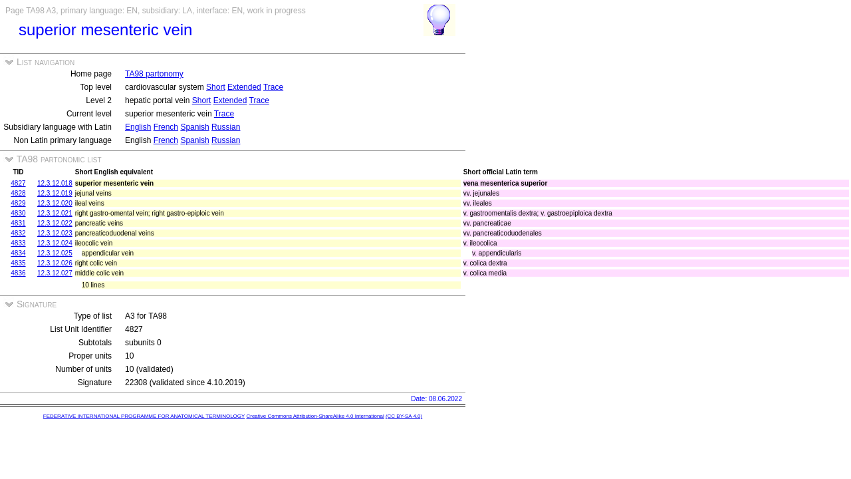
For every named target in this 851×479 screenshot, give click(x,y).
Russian (225, 127)
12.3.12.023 (54, 233)
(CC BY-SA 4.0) (404, 416)
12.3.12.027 (54, 273)
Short (215, 87)
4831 (18, 223)
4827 (18, 183)
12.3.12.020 (54, 203)
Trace (273, 87)
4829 (18, 203)
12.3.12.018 (54, 183)
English (138, 127)
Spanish (194, 127)
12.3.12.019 (54, 193)
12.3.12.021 (54, 213)
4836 (18, 273)
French (166, 127)
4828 (18, 193)
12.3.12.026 (54, 263)
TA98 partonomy (154, 74)
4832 (18, 233)
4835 (18, 263)
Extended (244, 87)
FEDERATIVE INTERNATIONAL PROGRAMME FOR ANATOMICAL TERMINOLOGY (144, 416)
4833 (18, 243)
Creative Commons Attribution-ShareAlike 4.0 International (315, 416)
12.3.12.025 (54, 253)
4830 (18, 213)
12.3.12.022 (54, 223)
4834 (18, 253)
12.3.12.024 (54, 243)
